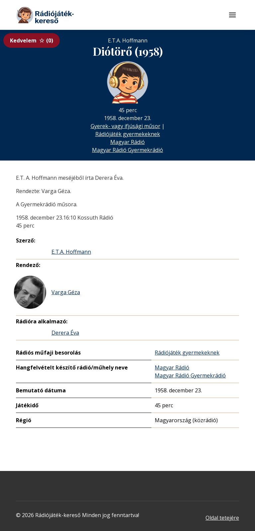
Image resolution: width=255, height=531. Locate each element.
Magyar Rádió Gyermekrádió (127, 150)
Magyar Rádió (127, 142)
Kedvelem (31, 40)
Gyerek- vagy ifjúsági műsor (125, 126)
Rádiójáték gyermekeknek (127, 134)
